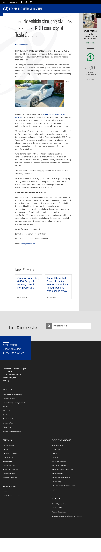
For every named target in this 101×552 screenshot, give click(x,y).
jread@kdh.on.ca (28, 244)
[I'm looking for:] (68, 326)
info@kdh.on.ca (13, 353)
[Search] (49, 326)
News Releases (21, 45)
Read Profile (90, 43)
